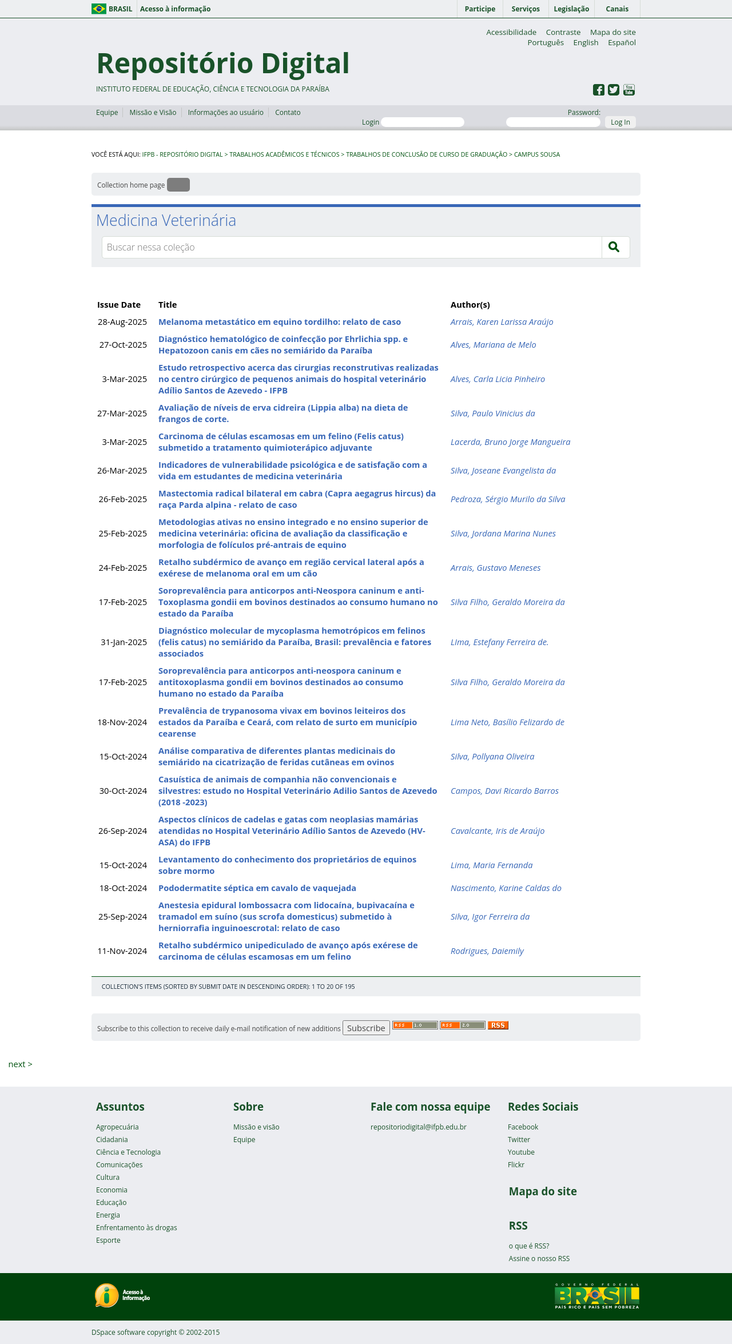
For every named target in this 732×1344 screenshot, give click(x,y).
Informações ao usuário (226, 112)
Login (413, 122)
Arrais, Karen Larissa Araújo (502, 321)
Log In (620, 122)
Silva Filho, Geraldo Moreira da (508, 601)
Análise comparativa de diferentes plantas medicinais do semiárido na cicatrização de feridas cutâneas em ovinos (276, 756)
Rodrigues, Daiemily (487, 950)
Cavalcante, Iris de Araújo (497, 830)
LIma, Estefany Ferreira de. (500, 641)
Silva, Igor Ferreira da (490, 916)
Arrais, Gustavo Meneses (495, 567)
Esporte (108, 1240)
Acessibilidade (511, 32)
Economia (112, 1190)
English (586, 42)
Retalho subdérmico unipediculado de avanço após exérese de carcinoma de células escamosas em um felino (288, 950)
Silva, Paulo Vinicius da (493, 413)
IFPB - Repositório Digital (182, 154)
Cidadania (112, 1139)
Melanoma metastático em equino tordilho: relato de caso (279, 321)
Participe (480, 9)
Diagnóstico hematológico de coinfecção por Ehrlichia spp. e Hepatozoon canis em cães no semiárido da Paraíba (283, 344)
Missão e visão (256, 1127)
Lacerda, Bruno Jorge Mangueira (511, 441)
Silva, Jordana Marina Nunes (503, 533)
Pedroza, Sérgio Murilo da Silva (508, 498)
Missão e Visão (153, 112)
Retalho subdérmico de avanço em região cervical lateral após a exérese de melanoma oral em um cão (291, 567)
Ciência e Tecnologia (128, 1152)
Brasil (121, 9)
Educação (111, 1202)
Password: (553, 117)
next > (20, 1063)
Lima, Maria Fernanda (491, 864)
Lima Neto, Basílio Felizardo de (507, 721)
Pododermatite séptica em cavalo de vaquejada (257, 887)
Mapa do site (613, 32)
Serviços (526, 9)
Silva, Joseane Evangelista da (503, 470)
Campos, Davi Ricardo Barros (505, 790)
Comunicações (119, 1165)
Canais (617, 9)
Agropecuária (117, 1127)
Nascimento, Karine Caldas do (506, 887)
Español (622, 42)
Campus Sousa (537, 154)
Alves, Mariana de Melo (493, 344)
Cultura (108, 1177)
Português (545, 42)
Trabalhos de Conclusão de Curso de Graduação (426, 154)
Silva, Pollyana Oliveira (493, 756)
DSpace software (118, 1332)
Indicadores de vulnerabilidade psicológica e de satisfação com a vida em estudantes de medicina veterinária (292, 470)
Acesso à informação (175, 9)
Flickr (516, 1165)
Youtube (521, 1152)
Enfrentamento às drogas (136, 1227)
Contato (288, 112)
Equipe (107, 112)
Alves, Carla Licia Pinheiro (498, 378)
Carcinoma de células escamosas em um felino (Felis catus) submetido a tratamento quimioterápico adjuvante (281, 441)
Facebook (523, 1127)
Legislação (571, 9)
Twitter (519, 1139)
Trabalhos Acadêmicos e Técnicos (284, 154)
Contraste (563, 32)
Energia (108, 1215)
